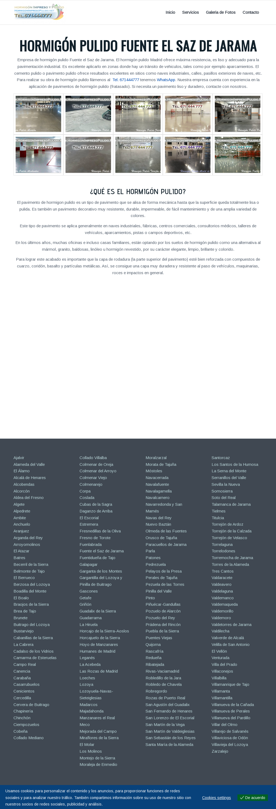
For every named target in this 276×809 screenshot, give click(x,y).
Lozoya (86, 684)
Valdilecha (220, 631)
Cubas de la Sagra (96, 504)
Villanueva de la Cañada (233, 704)
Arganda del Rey (28, 537)
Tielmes (219, 511)
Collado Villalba (93, 457)
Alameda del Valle (29, 464)
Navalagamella (159, 491)
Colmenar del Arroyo (98, 471)
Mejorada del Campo (98, 731)
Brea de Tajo (24, 611)
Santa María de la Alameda (169, 744)
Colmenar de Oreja (96, 464)
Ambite (19, 517)
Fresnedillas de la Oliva (100, 531)
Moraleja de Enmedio (98, 764)
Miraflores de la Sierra (99, 737)
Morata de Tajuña (161, 464)
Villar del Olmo (224, 724)
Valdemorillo (222, 611)
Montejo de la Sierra (97, 758)
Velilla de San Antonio (231, 644)
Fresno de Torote (95, 537)
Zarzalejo (220, 751)
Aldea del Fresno (28, 497)
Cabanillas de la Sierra (33, 637)
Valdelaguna (222, 591)
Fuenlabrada (91, 544)
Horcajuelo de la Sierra (100, 637)
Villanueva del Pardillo (231, 717)
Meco (85, 724)
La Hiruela (89, 624)
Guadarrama (91, 617)
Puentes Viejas (159, 637)
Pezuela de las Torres (165, 584)
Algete (19, 504)
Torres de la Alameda (230, 564)
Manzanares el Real (97, 717)
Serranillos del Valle (229, 477)
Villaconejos (222, 671)
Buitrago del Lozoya (31, 624)
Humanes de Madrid (97, 651)
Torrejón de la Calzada (231, 531)
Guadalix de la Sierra (98, 611)
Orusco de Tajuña (161, 537)
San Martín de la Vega (165, 724)
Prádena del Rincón (163, 624)
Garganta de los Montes (101, 571)
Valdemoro (221, 617)
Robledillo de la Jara (163, 678)
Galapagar (89, 564)
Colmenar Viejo (93, 477)
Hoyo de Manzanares (99, 644)
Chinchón (21, 717)
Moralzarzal (156, 457)
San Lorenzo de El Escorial (170, 717)
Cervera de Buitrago (31, 704)
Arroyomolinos (26, 544)
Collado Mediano (28, 737)
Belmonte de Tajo (29, 571)
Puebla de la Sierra (162, 631)
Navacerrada (157, 477)
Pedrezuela (156, 564)
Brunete (20, 617)
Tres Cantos (223, 571)
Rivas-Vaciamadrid (162, 671)
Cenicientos (23, 691)
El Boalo (21, 597)
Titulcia (218, 517)
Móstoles (154, 471)
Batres (19, 557)
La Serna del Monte (229, 471)
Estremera (89, 524)
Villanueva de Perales (231, 711)
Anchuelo (21, 524)
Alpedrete (21, 511)
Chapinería (23, 711)
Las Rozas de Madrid (99, 671)
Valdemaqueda (225, 604)
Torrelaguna (222, 544)
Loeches (87, 678)
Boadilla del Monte (29, 591)
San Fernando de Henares (169, 711)
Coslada (87, 497)
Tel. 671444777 (125, 79)
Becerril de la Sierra (30, 564)
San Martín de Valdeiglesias (170, 731)
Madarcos (89, 704)
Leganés (87, 657)
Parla (150, 551)
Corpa (85, 491)
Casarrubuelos (26, 684)
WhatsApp (166, 79)
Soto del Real (224, 497)
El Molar (87, 744)
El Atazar (21, 551)
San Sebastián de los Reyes (171, 737)
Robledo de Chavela (164, 684)
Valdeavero (222, 584)
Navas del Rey (159, 517)
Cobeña (20, 731)
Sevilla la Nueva (226, 484)
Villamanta (221, 691)
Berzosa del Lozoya (31, 584)
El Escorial (89, 517)
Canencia (21, 671)
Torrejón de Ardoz (227, 524)
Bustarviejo (23, 631)
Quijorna (153, 644)
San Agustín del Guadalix (168, 704)
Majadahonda (92, 711)
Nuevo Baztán (158, 524)
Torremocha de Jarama (232, 557)
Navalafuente (157, 484)
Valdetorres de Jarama (231, 624)
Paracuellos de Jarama (166, 544)
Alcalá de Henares (29, 477)
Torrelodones (223, 551)
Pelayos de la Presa (164, 571)
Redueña (153, 657)
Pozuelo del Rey (160, 617)
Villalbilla (219, 678)
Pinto (150, 597)
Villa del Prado (224, 664)
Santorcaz (221, 457)
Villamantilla (222, 698)
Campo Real (24, 664)
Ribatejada (155, 664)
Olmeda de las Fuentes (166, 531)
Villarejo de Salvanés (230, 731)
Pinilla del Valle (159, 591)
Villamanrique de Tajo (230, 684)
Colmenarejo (91, 484)
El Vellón (219, 651)
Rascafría (154, 651)
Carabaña (22, 678)
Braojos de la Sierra (31, 604)
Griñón (85, 604)
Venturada (220, 657)
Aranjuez (21, 531)
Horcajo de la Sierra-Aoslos (104, 631)
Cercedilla (22, 698)
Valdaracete (222, 577)
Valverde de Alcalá (228, 637)
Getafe (85, 597)
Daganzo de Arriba (96, 511)
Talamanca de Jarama (231, 504)
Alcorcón (21, 491)
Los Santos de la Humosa (235, 464)
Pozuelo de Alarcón (163, 611)
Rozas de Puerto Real (165, 698)
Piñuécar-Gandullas (163, 604)
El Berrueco (24, 577)
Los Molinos (91, 751)
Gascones (89, 591)
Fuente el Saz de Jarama (102, 551)
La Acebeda (90, 664)
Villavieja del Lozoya (230, 744)
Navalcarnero (158, 497)
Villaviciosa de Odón (230, 737)
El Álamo (21, 471)
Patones (153, 557)
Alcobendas (23, 484)
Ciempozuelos (26, 724)
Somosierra (222, 491)
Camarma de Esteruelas (35, 657)
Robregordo (156, 691)
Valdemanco (223, 597)
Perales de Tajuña (161, 577)
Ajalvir (18, 457)
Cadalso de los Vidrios (33, 651)
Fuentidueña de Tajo (97, 557)
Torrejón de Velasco (229, 537)
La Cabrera (23, 644)
